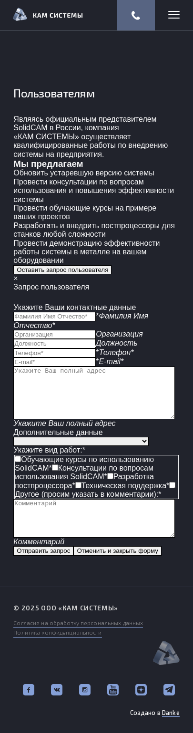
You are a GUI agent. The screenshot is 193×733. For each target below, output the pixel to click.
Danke (171, 712)
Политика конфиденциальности (57, 632)
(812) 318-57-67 (136, 15)
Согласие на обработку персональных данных (78, 622)
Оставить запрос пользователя (62, 269)
